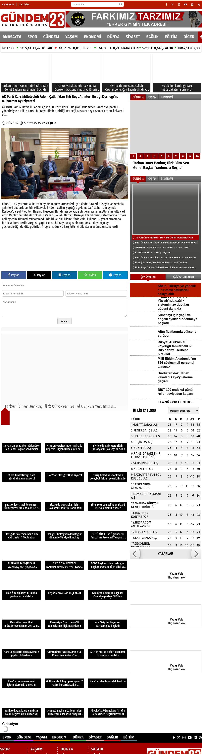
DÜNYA (113, 36)
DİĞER (188, 36)
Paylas (13, 275)
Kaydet (65, 321)
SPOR (32, 36)
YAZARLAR (165, 553)
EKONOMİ (92, 36)
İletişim (24, 4)
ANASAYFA (12, 36)
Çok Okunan (148, 276)
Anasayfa (8, 4)
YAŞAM (71, 36)
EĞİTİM (171, 36)
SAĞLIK (152, 36)
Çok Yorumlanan (183, 276)
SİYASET (133, 36)
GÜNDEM (51, 36)
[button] (135, 554)
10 (197, 156)
